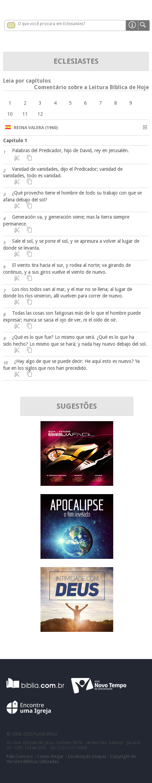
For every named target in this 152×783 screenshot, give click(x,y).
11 (25, 114)
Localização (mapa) (87, 756)
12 (40, 114)
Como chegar (50, 756)
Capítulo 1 (15, 140)
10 (10, 114)
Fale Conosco (20, 756)
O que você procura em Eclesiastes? (51, 23)
